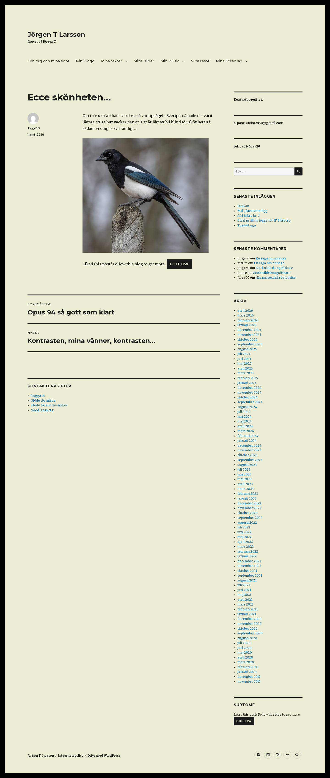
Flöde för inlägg (43, 401)
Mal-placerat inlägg (252, 211)
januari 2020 (247, 672)
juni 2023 (244, 474)
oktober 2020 (247, 629)
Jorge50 (34, 128)
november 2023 (249, 450)
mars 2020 (245, 662)
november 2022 (249, 508)
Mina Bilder (144, 61)
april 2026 (245, 311)
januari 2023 (246, 498)
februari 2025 (247, 378)
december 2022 (249, 503)
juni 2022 (244, 532)
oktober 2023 (247, 455)
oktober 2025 (247, 340)
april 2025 (245, 368)
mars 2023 (245, 489)
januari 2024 (247, 441)
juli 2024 (243, 412)
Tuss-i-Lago (246, 225)
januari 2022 (246, 556)
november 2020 (249, 624)
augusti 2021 (246, 580)
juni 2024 (244, 417)
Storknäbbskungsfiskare (274, 268)
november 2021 (249, 566)
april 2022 (245, 542)
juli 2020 (243, 643)
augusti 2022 (247, 523)
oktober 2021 (247, 571)
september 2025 (249, 344)
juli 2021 (243, 585)
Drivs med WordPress (104, 756)
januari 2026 (246, 325)
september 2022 (249, 518)
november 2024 (249, 393)
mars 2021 (245, 604)
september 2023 (249, 460)
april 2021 (244, 600)
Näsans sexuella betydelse (276, 278)
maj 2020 (244, 653)
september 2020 (250, 633)
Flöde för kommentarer (49, 405)
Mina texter (111, 61)
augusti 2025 (247, 349)
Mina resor (199, 61)
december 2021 (249, 561)
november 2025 (249, 335)
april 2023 (245, 484)
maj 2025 (244, 364)
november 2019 (248, 682)
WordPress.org (42, 410)
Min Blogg (85, 61)
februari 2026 (247, 320)
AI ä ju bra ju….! (248, 216)
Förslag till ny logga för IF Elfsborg (264, 220)
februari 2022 (247, 551)
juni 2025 (244, 359)
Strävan (243, 206)
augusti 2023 (247, 465)
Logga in (38, 396)
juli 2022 (243, 527)
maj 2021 (244, 595)
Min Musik (170, 61)
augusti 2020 (247, 638)
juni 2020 (244, 648)
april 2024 (245, 426)
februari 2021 (247, 609)
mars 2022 (245, 547)
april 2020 (245, 657)
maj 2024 (244, 421)
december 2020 (249, 619)
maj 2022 (244, 537)
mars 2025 (245, 373)
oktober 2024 (247, 397)
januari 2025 (246, 383)
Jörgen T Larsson (56, 34)
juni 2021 (244, 590)
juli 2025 (243, 354)
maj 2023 (244, 479)
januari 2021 (246, 614)
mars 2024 (245, 431)
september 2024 (250, 402)
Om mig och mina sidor (48, 61)
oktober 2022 (247, 513)
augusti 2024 (247, 407)
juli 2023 (243, 470)
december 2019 (248, 677)
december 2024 (249, 388)
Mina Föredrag (229, 61)
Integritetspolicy (70, 756)
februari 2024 (247, 436)
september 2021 (249, 576)
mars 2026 (245, 315)
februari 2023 (247, 494)
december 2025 (249, 330)
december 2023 (249, 445)
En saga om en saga (271, 258)
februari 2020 (247, 667)
